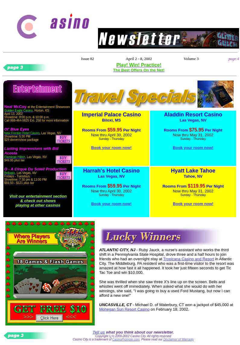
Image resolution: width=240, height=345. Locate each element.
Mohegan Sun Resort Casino (124, 309)
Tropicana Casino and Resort (188, 259)
